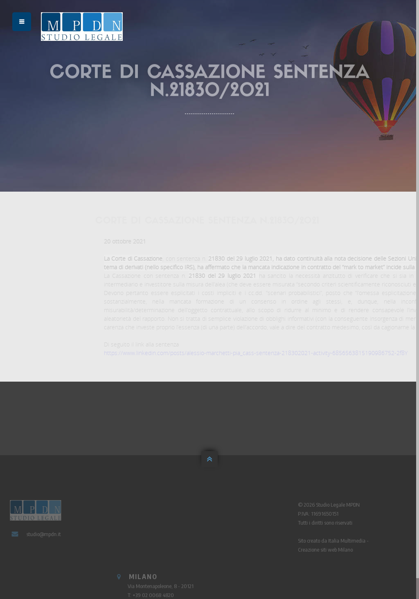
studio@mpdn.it (41, 534)
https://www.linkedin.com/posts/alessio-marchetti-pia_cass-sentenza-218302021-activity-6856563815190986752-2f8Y (265, 353)
